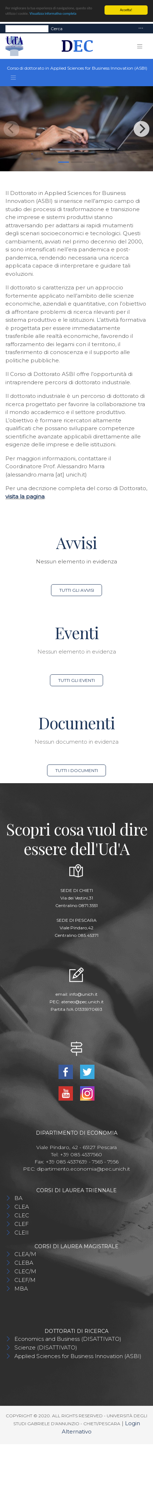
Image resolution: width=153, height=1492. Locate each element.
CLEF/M (25, 1280)
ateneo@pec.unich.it (82, 1001)
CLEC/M (25, 1271)
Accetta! (126, 10)
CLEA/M (25, 1254)
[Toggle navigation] (141, 28)
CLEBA (23, 1262)
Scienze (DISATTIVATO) (45, 1347)
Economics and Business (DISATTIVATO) (67, 1338)
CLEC (21, 1215)
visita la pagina (25, 496)
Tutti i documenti (76, 770)
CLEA (21, 1206)
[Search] (26, 28)
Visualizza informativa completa (52, 13)
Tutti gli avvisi (76, 590)
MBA (21, 1288)
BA (18, 1198)
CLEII (21, 1232)
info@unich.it (83, 994)
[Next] (141, 129)
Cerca (56, 28)
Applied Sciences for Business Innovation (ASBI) (78, 1356)
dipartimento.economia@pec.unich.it (83, 1169)
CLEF (21, 1224)
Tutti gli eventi (76, 680)
